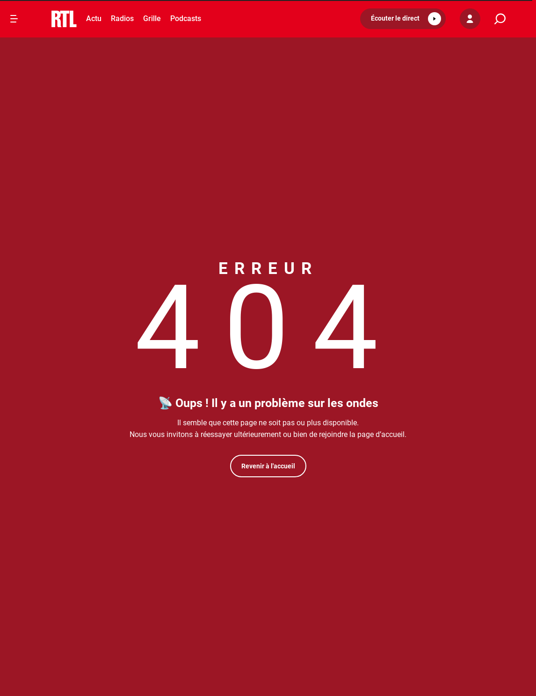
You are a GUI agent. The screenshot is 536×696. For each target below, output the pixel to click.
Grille (152, 18)
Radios (122, 18)
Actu (93, 18)
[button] (403, 18)
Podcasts (185, 18)
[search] (500, 19)
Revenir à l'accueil (268, 466)
